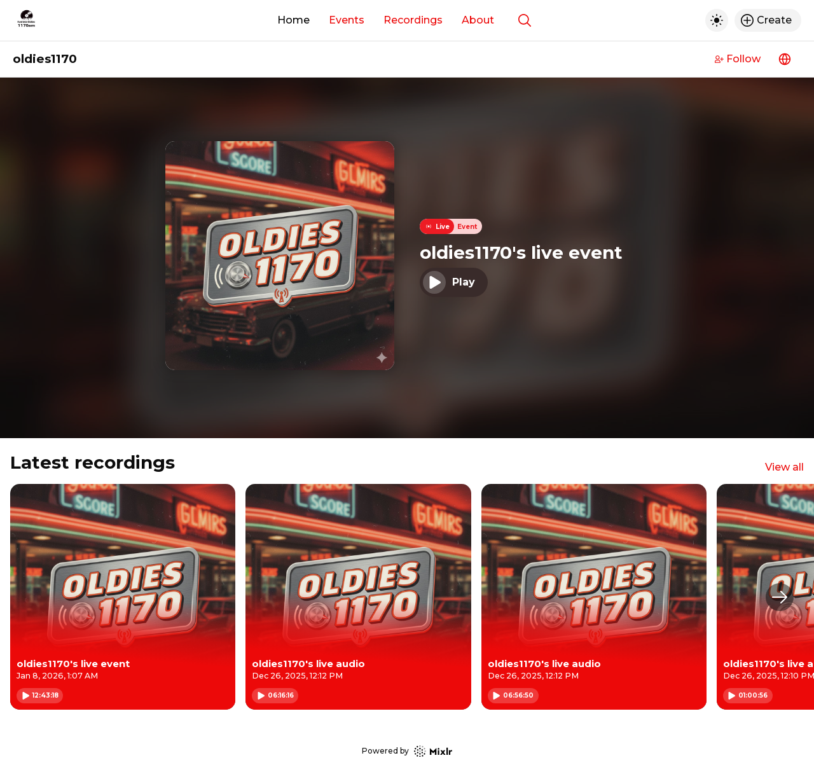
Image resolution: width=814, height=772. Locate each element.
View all (784, 467)
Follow (738, 59)
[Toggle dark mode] (716, 20)
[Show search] (524, 20)
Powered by (407, 751)
